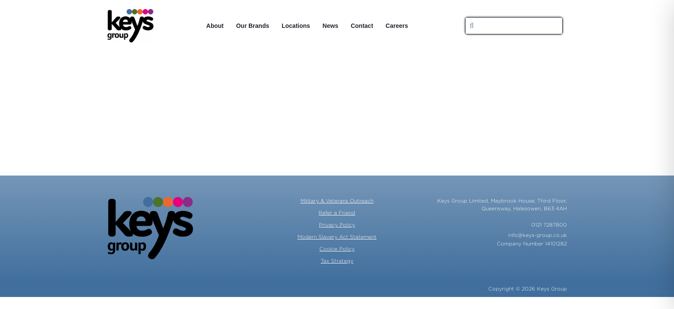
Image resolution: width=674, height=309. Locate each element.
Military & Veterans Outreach (337, 200)
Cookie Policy (337, 248)
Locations (296, 25)
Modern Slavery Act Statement (337, 236)
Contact (362, 25)
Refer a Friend (337, 212)
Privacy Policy (337, 224)
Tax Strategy (337, 261)
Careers (397, 25)
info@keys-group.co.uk (537, 235)
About (215, 25)
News (330, 25)
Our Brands (252, 25)
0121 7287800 (549, 224)
